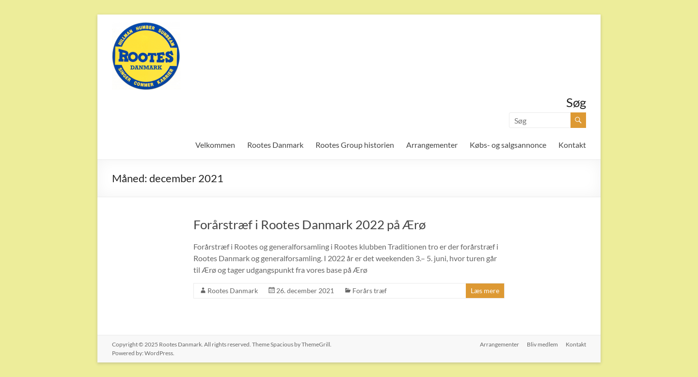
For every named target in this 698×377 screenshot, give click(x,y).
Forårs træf (369, 290)
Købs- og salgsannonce (508, 144)
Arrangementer (432, 144)
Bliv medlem (542, 344)
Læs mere (485, 290)
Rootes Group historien (355, 144)
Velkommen (215, 144)
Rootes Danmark (275, 144)
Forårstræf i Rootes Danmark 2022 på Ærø (309, 224)
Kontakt (572, 144)
